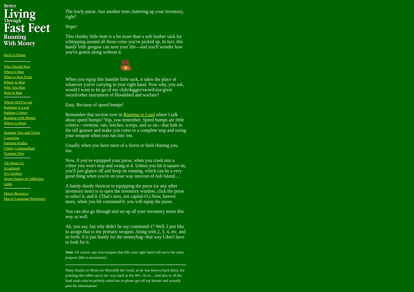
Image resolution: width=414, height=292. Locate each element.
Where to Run (14, 82)
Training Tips (14, 153)
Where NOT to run (18, 102)
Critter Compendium (19, 148)
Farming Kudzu (16, 143)
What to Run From (18, 77)
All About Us (14, 163)
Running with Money (20, 118)
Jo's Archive (13, 173)
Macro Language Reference (24, 198)
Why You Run (14, 87)
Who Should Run (17, 66)
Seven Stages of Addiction (24, 178)
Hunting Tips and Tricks (22, 132)
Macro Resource (16, 193)
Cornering (11, 138)
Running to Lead (16, 107)
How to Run (13, 92)
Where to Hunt (15, 123)
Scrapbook (12, 168)
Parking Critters (16, 112)
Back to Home (14, 55)
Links (8, 184)
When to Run (14, 72)
